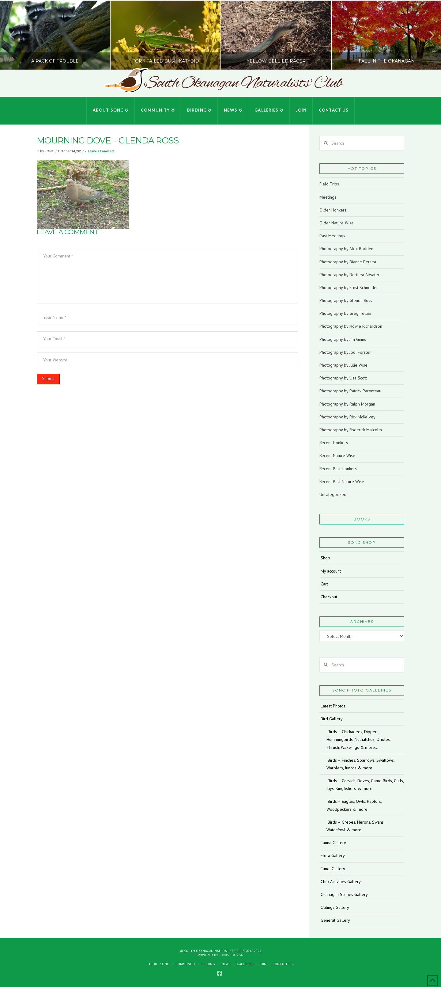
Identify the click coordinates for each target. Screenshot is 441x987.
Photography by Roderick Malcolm (350, 430)
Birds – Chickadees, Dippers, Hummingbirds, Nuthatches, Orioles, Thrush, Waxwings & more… (358, 739)
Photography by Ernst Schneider (348, 287)
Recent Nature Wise (337, 455)
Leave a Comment (101, 151)
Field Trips (329, 184)
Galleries (245, 964)
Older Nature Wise (336, 223)
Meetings (327, 197)
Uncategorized (332, 494)
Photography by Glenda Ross (345, 300)
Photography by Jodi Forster (345, 352)
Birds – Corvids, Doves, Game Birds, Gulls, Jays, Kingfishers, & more (365, 784)
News (225, 964)
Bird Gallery (332, 719)
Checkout (329, 597)
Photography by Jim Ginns (342, 339)
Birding (208, 964)
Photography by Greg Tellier (345, 313)
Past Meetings (332, 235)
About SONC (159, 964)
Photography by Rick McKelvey (347, 417)
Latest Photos (333, 706)
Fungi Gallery (333, 868)
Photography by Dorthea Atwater (349, 274)
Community (185, 964)
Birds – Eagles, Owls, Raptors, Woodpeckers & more (354, 805)
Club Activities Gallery (341, 881)
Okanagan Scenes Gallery (344, 894)
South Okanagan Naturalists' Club (243, 83)
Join (263, 964)
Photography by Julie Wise (343, 365)
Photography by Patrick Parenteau (350, 391)
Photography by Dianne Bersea (347, 262)
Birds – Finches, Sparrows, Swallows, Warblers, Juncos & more (360, 764)
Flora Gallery (333, 855)
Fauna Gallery (333, 842)
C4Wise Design (231, 955)
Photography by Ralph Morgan (347, 404)
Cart (324, 584)
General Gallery (335, 920)
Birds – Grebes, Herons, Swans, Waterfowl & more (355, 826)
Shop (325, 558)
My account (331, 571)
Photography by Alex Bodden (346, 248)
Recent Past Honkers (338, 468)
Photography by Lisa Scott (343, 378)
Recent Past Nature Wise (341, 481)
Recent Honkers (333, 442)
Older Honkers (332, 210)
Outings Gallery (335, 907)
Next (428, 35)
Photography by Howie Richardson (350, 326)
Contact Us (282, 964)
